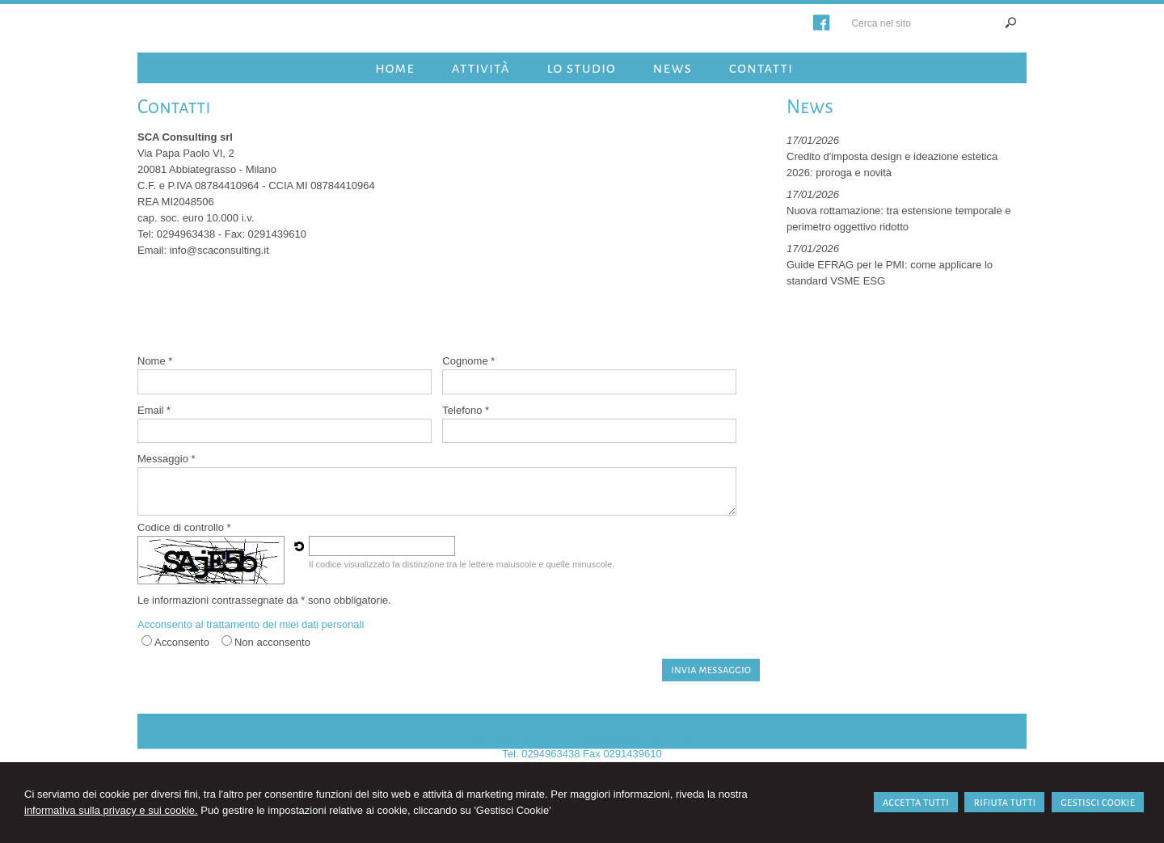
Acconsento (181, 642)
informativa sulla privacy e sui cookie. (111, 810)
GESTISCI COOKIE (1098, 802)
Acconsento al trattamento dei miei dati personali (250, 624)
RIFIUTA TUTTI (1004, 802)
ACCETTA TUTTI (916, 802)
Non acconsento (272, 642)
